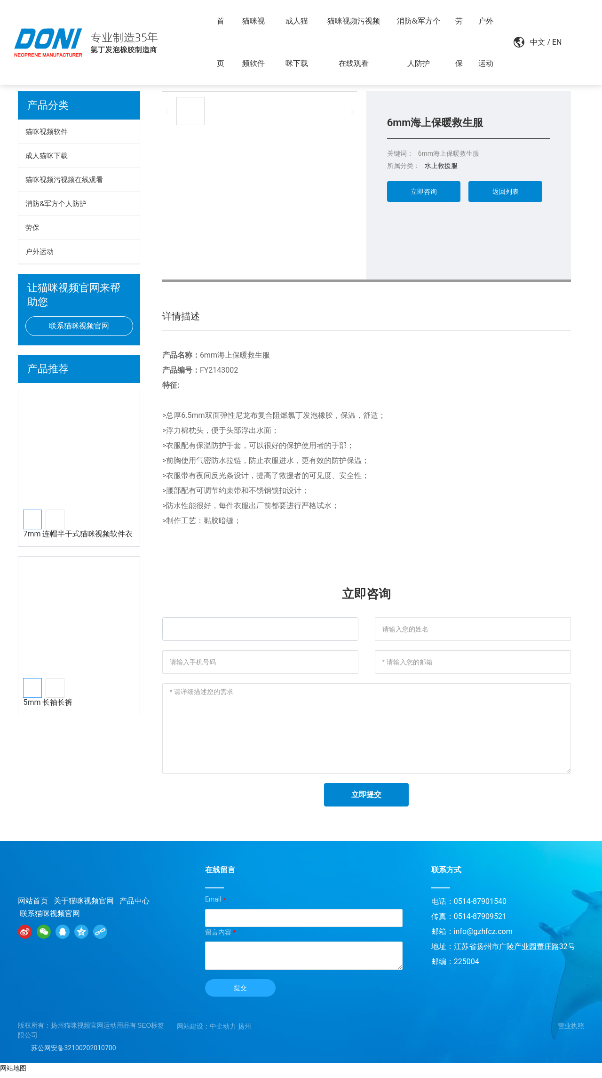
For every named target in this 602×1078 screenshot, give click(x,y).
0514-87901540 (480, 905)
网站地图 (13, 1072)
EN (552, 42)
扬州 (244, 1030)
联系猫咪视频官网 (50, 917)
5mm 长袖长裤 (47, 702)
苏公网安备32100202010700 (73, 1051)
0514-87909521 (480, 920)
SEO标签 (151, 1029)
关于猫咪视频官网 (84, 904)
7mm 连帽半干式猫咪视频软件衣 (78, 533)
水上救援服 (441, 165)
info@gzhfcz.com (483, 935)
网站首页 (33, 904)
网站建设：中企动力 (206, 1030)
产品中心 (134, 904)
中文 (532, 42)
